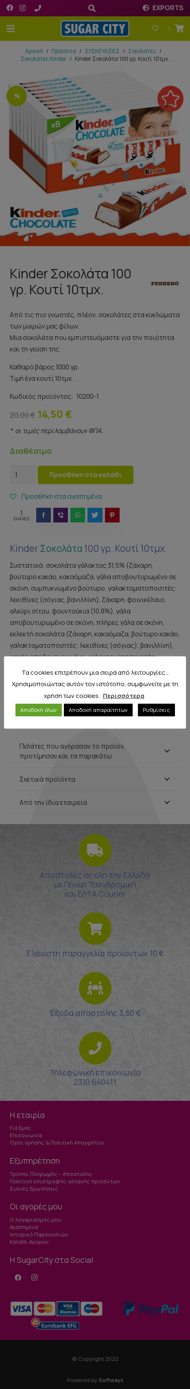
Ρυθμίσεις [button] (156, 709)
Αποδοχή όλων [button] (38, 709)
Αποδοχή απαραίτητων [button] (98, 709)
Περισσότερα (123, 695)
